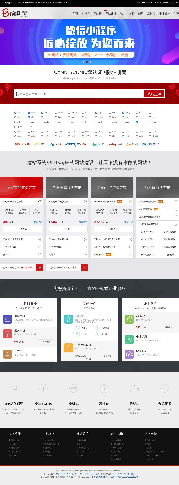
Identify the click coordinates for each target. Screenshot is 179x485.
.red (59, 122)
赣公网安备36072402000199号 (125, 477)
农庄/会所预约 (147, 254)
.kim (86, 122)
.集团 (73, 136)
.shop (154, 117)
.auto (127, 122)
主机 (131, 13)
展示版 (22, 210)
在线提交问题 (150, 440)
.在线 (141, 136)
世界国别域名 (14, 448)
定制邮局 (114, 455)
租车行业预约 (147, 239)
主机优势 (46, 452)
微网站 (79, 444)
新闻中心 (149, 3)
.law (59, 117)
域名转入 (67, 78)
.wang (127, 112)
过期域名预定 (110, 78)
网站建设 (110, 13)
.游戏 (60, 131)
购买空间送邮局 (117, 448)
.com (33, 112)
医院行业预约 (147, 247)
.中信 (19, 136)
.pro (72, 122)
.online (141, 117)
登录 (138, 3)
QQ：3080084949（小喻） (67, 474)
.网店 (154, 131)
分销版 (113, 210)
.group (114, 122)
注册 (143, 3)
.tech (114, 117)
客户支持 (158, 3)
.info (32, 122)
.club (154, 112)
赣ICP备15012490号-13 (103, 477)
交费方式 (166, 3)
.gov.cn (20, 127)
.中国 (33, 127)
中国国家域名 (14, 440)
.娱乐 (46, 131)
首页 (75, 13)
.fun (126, 117)
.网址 (127, 131)
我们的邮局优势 (117, 452)
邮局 (141, 13)
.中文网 (155, 136)
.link (140, 122)
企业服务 (164, 13)
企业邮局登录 (116, 459)
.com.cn (61, 112)
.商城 (141, 131)
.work (46, 117)
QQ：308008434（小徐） (89, 474)
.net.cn (74, 112)
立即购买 (22, 229)
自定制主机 (47, 448)
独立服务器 (47, 455)
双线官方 (9, 3)
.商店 (19, 131)
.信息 (100, 136)
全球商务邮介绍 (117, 444)
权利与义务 (149, 459)
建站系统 (83, 433)
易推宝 (151, 13)
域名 (122, 13)
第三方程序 (81, 452)
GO (39, 267)
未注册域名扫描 (93, 78)
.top (99, 112)
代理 (176, 13)
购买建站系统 (82, 440)
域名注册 (15, 433)
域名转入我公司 (15, 452)
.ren (113, 112)
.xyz (18, 117)
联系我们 (175, 3)
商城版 (68, 210)
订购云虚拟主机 (49, 440)
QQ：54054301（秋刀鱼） (124, 474)
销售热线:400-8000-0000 (155, 452)
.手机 (114, 136)
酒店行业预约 (147, 232)
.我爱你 (88, 136)
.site (86, 117)
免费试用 (80, 455)
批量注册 (78, 78)
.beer (73, 117)
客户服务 (148, 444)
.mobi (46, 122)
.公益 (114, 131)
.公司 (73, 131)
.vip (32, 117)
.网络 (87, 131)
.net (45, 112)
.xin (140, 112)
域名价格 (12, 444)
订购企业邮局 (116, 440)
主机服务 (49, 433)
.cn (18, 112)
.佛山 (60, 136)
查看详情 (46, 342)
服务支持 (151, 433)
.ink (18, 122)
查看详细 (38, 222)
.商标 (33, 136)
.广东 (46, 136)
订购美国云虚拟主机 (51, 444)
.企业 (33, 131)
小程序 (86, 13)
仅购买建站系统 (25, 267)
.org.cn (155, 122)
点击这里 (72, 267)
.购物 (127, 136)
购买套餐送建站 (83, 448)
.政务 (100, 131)
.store (100, 117)
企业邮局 (117, 433)
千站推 (99, 12)
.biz (86, 112)
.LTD (100, 122)
